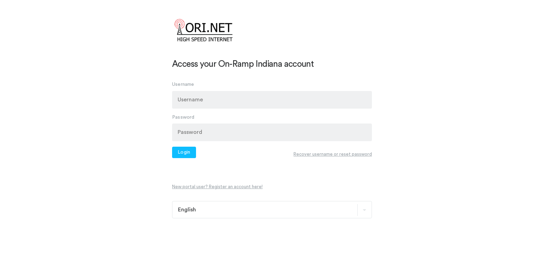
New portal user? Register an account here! (217, 186)
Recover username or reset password (333, 154)
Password (183, 117)
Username (183, 84)
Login (184, 152)
